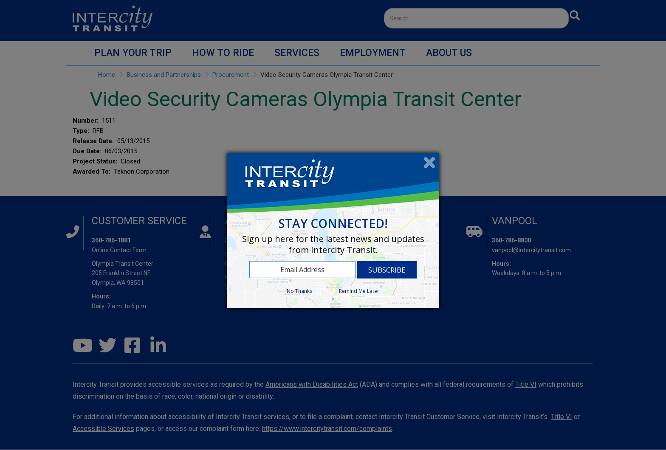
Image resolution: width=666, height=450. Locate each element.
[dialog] (333, 230)
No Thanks (299, 291)
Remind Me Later (359, 291)
